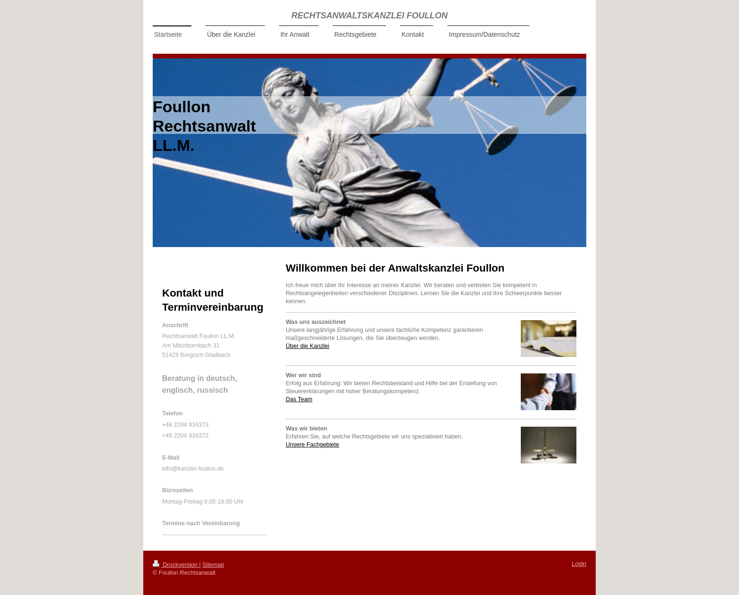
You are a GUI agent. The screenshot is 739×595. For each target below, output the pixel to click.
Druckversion (176, 565)
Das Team (299, 399)
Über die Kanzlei (307, 346)
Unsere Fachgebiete (312, 444)
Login (579, 564)
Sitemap (213, 565)
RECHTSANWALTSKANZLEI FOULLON (369, 15)
